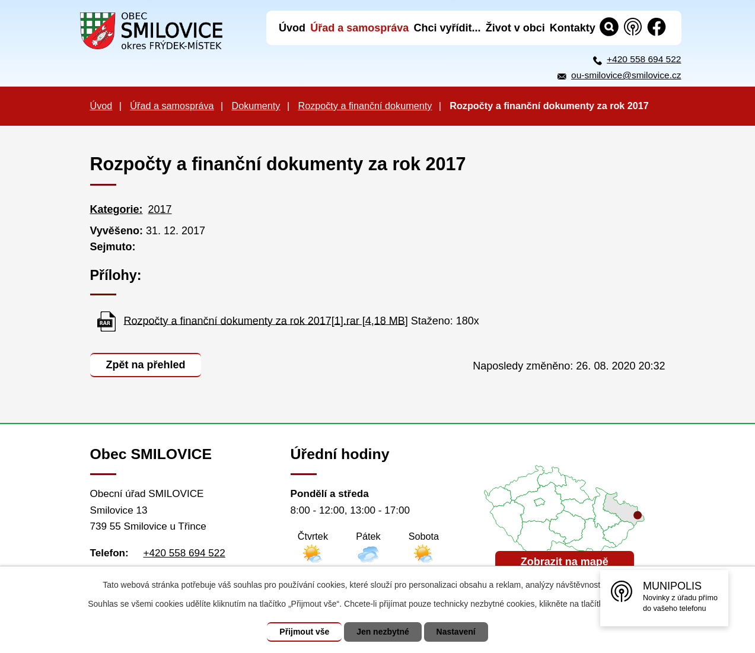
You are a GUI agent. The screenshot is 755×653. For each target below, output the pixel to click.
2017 (160, 209)
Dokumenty (256, 105)
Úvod (101, 105)
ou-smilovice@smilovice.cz (626, 75)
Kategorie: (116, 209)
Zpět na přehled (146, 365)
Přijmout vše (304, 631)
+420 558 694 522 (644, 59)
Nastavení (456, 631)
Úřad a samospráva (172, 105)
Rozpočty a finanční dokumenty (365, 105)
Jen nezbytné (382, 631)
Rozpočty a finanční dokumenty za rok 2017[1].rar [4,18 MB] (266, 320)
